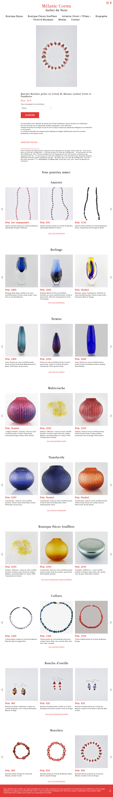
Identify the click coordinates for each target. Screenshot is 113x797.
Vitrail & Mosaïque (43, 19)
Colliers (56, 596)
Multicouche (56, 388)
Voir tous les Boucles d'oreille (56, 714)
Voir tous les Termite (56, 372)
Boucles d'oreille (56, 663)
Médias (62, 19)
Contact (75, 19)
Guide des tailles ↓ (29, 142)
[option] (56, 56)
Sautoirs (56, 182)
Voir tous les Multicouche (56, 441)
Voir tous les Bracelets (56, 781)
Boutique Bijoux (14, 16)
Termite (56, 319)
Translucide (56, 457)
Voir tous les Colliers (56, 647)
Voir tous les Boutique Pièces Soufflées (56, 579)
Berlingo (56, 249)
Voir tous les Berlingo (56, 302)
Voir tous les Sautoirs (56, 233)
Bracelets (56, 730)
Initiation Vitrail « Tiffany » (76, 16)
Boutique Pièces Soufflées (42, 16)
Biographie (101, 16)
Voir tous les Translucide (56, 510)
